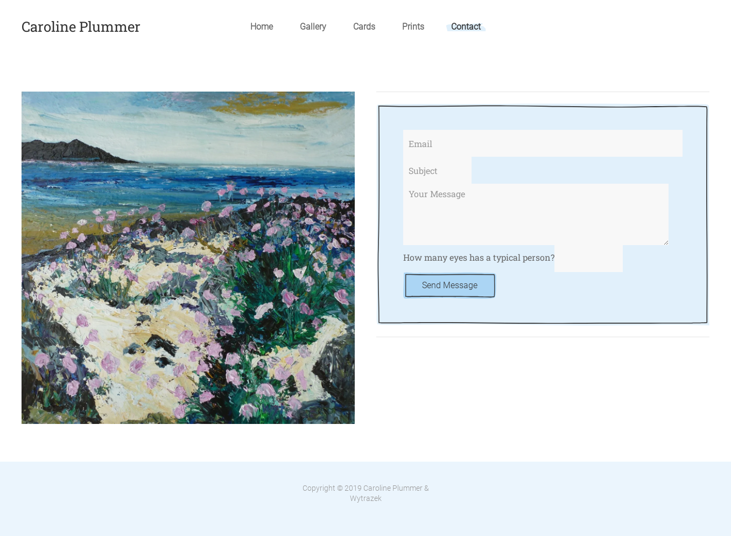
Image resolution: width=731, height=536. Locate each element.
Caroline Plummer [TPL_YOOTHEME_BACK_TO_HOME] (81, 26)
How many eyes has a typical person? (478, 257)
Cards (364, 27)
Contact (466, 27)
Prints (413, 27)
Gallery (313, 27)
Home (261, 27)
